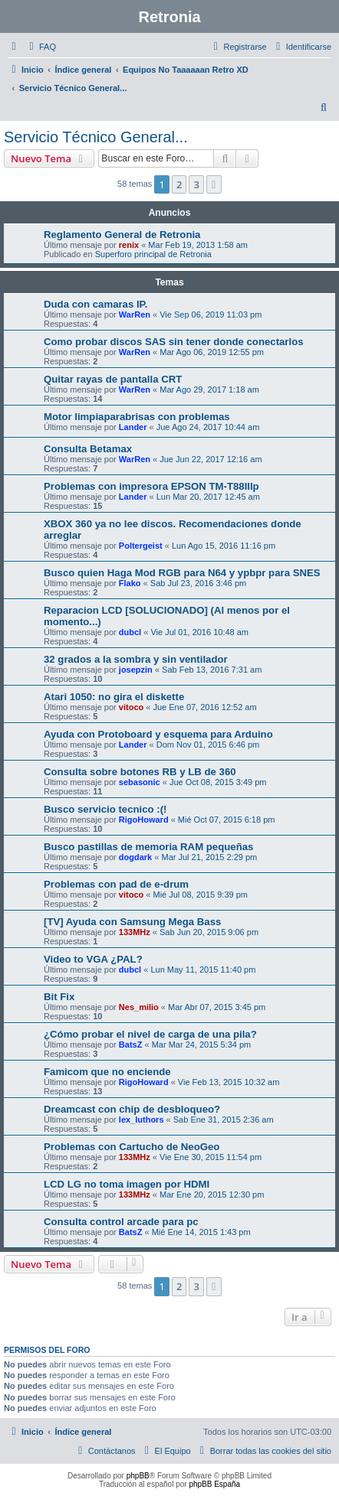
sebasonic (139, 782)
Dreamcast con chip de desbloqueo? (132, 1109)
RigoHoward (144, 819)
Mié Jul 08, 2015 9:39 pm (200, 894)
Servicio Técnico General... (96, 137)
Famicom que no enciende (107, 1071)
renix (129, 244)
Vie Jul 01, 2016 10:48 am (199, 632)
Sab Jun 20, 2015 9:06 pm (209, 932)
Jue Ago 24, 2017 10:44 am (208, 427)
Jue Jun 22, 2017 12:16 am (211, 459)
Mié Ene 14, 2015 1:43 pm (201, 1232)
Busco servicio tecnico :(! (105, 809)
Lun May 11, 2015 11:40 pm (202, 969)
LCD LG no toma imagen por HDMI (126, 1184)
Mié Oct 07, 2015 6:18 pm (226, 819)
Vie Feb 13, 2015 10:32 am (229, 1082)
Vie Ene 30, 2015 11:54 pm (211, 1157)
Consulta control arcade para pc (121, 1221)
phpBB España (214, 1484)
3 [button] (196, 184)
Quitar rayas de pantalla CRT (113, 379)
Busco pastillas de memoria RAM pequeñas (148, 846)
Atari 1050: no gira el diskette (114, 696)
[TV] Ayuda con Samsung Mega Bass (132, 921)
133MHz (134, 932)
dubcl (130, 632)
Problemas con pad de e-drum (116, 884)
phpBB (138, 1476)
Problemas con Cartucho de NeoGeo (131, 1146)
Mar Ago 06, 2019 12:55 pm (212, 352)
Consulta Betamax (88, 449)
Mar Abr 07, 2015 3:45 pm (216, 1007)
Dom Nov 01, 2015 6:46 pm (208, 744)
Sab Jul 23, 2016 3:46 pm (198, 583)
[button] (214, 184)
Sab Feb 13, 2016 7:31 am (212, 669)
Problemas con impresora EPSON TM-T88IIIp (151, 486)
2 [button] (179, 184)
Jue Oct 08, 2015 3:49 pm (218, 782)
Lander (133, 427)
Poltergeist (141, 545)
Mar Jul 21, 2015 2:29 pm (209, 857)
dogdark (135, 857)
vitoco (131, 707)
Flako (130, 583)
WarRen (134, 314)
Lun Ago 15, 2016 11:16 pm (223, 545)
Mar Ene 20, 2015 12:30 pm (212, 1194)
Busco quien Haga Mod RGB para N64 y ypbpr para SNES (182, 573)
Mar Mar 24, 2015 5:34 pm (202, 1044)
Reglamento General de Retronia (122, 234)
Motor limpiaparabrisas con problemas (137, 416)
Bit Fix (59, 996)
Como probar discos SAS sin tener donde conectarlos (174, 341)
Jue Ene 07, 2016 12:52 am (204, 707)
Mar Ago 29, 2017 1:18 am (209, 389)
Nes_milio (139, 1007)
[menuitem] (40, 46)
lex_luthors (141, 1119)
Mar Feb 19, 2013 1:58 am (198, 244)
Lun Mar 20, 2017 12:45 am (208, 496)
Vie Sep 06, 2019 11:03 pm (211, 314)
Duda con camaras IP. (95, 304)
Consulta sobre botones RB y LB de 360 (140, 771)
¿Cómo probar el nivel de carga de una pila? (150, 1034)
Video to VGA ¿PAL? (93, 959)
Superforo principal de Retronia (153, 254)
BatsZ (131, 1044)
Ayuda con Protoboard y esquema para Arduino (158, 734)
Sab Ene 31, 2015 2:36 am (223, 1119)
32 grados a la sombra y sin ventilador (136, 659)
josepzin (136, 669)
